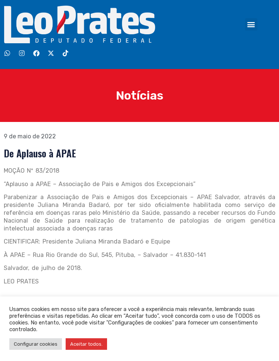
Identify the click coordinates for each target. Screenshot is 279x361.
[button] (251, 24)
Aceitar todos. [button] (86, 344)
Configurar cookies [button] (35, 344)
